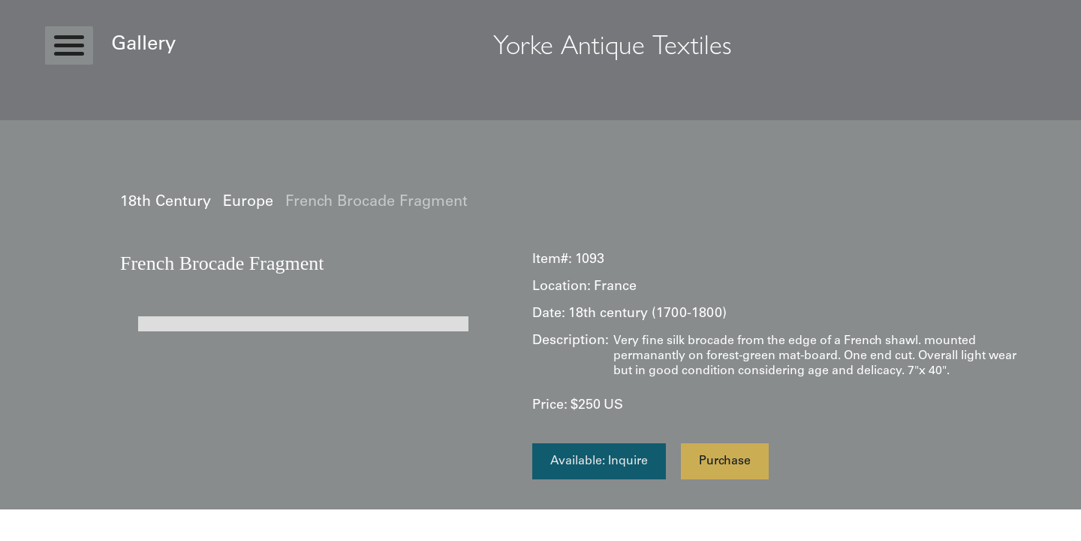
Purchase (725, 461)
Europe (248, 202)
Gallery (143, 45)
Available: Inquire (599, 461)
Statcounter (29, 517)
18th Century (165, 202)
